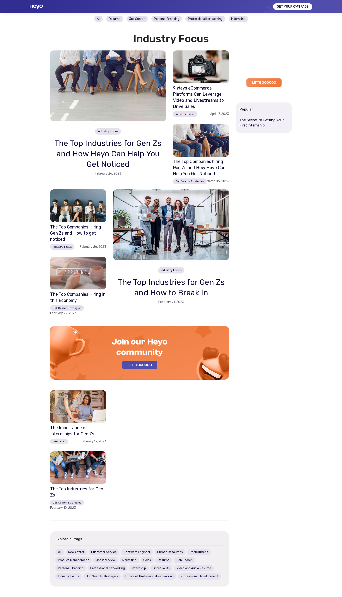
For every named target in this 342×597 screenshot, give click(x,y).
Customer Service (104, 552)
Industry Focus (185, 114)
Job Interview (105, 560)
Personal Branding (70, 568)
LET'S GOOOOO (140, 365)
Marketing (129, 560)
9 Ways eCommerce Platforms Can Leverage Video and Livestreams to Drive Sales (198, 97)
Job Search (184, 560)
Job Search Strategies (190, 181)
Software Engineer (137, 552)
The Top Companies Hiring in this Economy (78, 297)
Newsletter (76, 552)
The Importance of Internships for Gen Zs (72, 430)
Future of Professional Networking (149, 576)
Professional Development (199, 576)
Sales (147, 560)
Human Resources (170, 552)
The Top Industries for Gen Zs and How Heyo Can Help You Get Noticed (108, 153)
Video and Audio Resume (194, 568)
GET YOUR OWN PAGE (293, 7)
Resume (163, 560)
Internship (59, 441)
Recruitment (199, 552)
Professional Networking (107, 568)
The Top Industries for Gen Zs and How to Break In (171, 287)
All (59, 552)
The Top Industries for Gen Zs (76, 492)
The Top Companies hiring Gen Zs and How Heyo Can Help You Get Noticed (199, 167)
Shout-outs (161, 568)
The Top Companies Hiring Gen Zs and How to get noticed (75, 233)
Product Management (73, 560)
